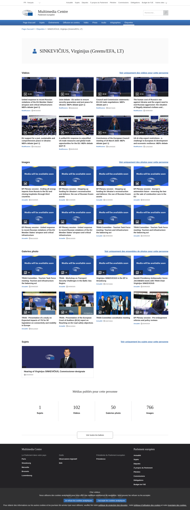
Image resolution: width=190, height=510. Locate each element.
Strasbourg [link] (26, 463)
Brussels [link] (25, 471)
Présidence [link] (100, 459)
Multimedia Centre (53, 11)
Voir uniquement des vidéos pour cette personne (143, 73)
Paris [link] (24, 459)
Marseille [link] (25, 467)
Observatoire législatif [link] (68, 459)
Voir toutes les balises (95, 435)
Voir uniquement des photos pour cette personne (143, 162)
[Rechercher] (165, 12)
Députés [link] (137, 464)
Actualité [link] (137, 455)
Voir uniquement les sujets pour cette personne (144, 342)
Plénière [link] (137, 472)
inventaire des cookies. (177, 505)
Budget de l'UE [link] (140, 484)
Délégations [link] (138, 480)
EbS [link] (60, 463)
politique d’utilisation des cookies (147, 505)
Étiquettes (40, 29)
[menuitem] (32, 3)
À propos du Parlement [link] (143, 468)
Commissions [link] (139, 476)
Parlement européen (46, 15)
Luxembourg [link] (27, 475)
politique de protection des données (112, 505)
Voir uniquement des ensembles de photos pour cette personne (136, 251)
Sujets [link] (136, 459)
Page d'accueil (28, 29)
